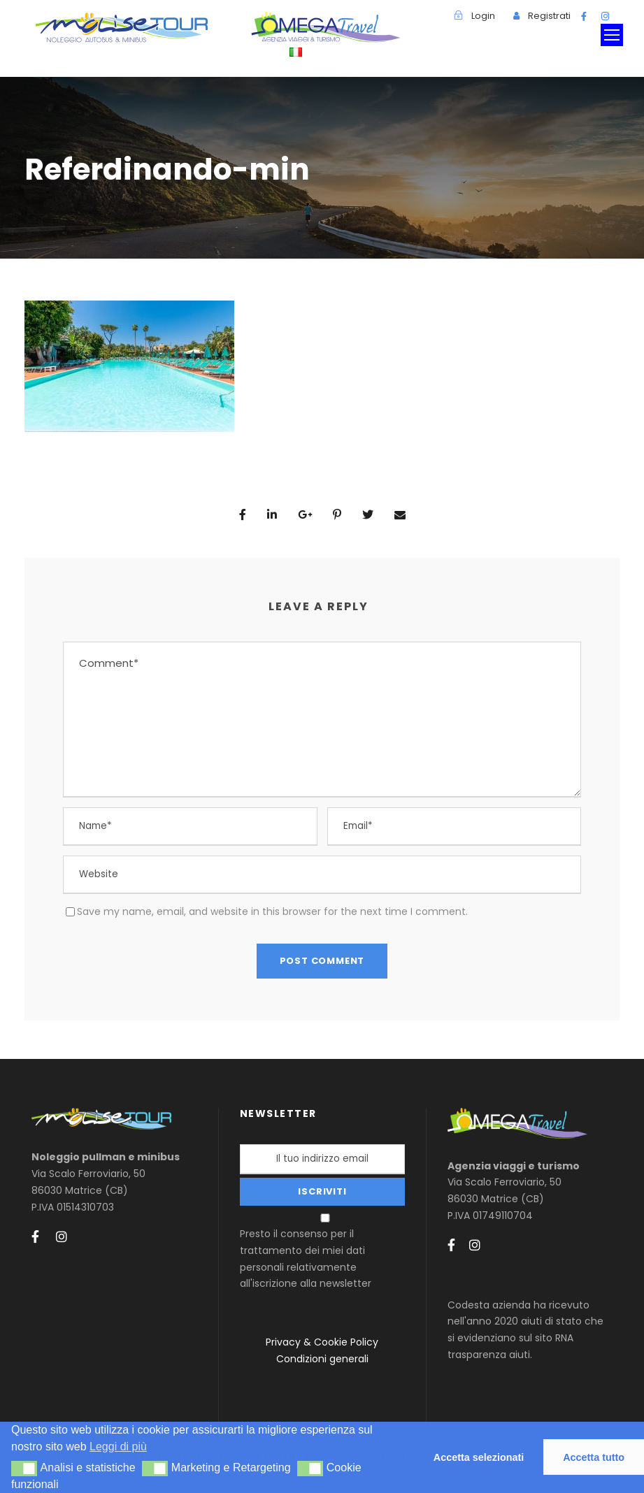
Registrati (549, 15)
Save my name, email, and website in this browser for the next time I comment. (272, 911)
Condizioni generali (322, 1359)
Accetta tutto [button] (593, 1457)
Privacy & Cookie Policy (322, 1342)
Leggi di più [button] (118, 1446)
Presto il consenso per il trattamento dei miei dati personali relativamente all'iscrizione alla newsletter (324, 1252)
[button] (24, 1468)
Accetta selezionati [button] (479, 1457)
